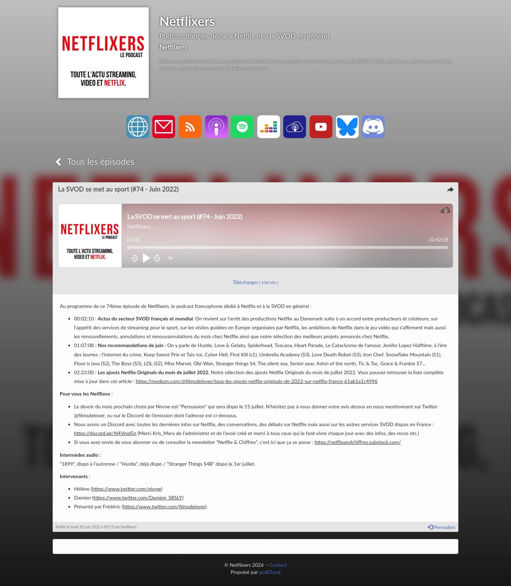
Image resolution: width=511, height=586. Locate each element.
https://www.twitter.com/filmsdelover (164, 506)
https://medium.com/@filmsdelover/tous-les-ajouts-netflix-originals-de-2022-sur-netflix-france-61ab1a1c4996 (257, 381)
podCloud (269, 572)
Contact (278, 565)
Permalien (441, 527)
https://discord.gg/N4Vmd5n (105, 433)
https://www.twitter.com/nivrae (126, 489)
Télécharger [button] (255, 282)
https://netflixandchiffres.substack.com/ (358, 442)
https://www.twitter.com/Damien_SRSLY (138, 498)
